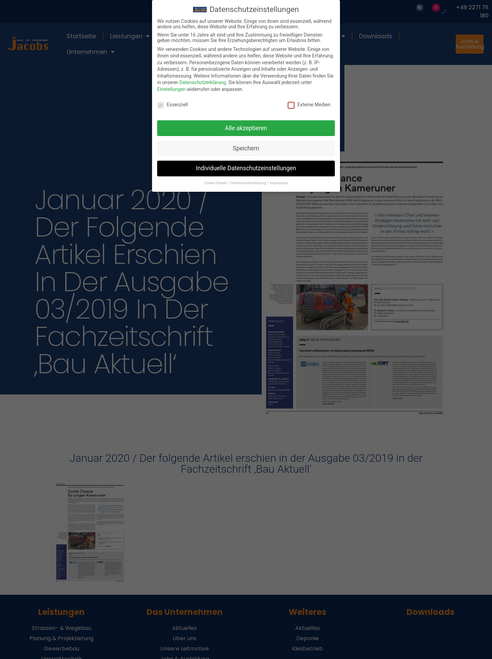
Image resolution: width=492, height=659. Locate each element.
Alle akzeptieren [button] (246, 127)
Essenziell (172, 104)
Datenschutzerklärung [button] (249, 183)
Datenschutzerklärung (202, 82)
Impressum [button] (279, 183)
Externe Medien (309, 104)
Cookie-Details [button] (216, 183)
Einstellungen (171, 89)
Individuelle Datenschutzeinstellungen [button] (246, 168)
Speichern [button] (246, 148)
